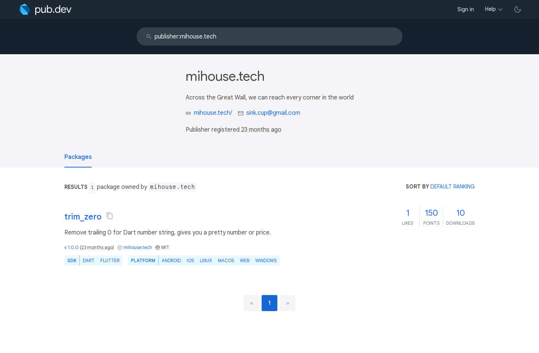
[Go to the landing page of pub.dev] (45, 9)
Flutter (109, 260)
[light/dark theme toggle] (517, 9)
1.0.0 (73, 247)
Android (171, 260)
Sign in (465, 9)
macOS (226, 260)
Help (490, 9)
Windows (266, 260)
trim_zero (82, 217)
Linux (206, 260)
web (244, 260)
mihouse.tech (138, 247)
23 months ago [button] (261, 129)
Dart (88, 260)
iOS (190, 260)
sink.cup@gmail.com (273, 113)
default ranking (452, 186)
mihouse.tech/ (213, 113)
